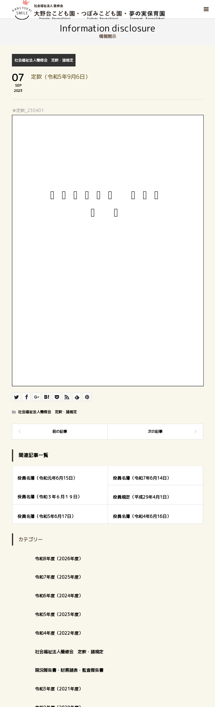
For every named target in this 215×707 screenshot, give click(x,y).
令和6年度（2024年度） (59, 596)
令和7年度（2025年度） (59, 577)
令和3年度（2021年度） (59, 689)
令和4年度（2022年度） (59, 633)
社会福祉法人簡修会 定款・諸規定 (43, 60)
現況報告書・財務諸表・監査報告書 (69, 670)
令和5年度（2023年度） (59, 614)
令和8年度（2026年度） (59, 558)
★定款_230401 (28, 110)
